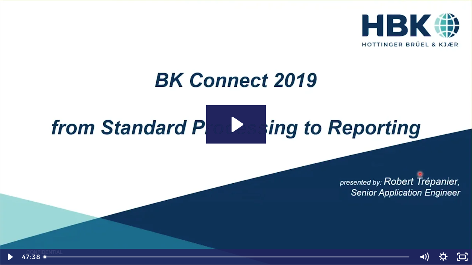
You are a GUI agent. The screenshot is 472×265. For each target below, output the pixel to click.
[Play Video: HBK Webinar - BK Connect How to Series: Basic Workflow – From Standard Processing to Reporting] (236, 124)
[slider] (227, 257)
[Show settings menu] (443, 257)
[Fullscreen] (462, 257)
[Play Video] (9, 257)
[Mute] (424, 257)
